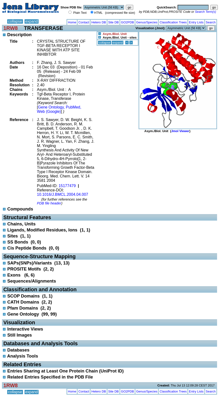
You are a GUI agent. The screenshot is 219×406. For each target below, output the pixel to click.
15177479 (67, 186)
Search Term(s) (205, 12)
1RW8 (10, 28)
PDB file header (49, 203)
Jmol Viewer (180, 131)
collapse (15, 21)
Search (211, 22)
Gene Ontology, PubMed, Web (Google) (59, 109)
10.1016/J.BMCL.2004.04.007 (62, 194)
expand (31, 21)
